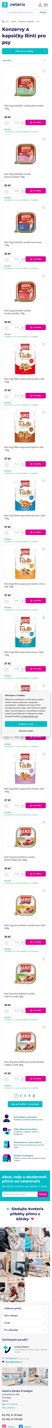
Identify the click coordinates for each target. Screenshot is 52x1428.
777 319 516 (11, 1392)
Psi (7, 21)
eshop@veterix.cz (12, 1350)
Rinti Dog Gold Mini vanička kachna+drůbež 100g (17, 169)
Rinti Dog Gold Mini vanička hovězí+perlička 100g (17, 305)
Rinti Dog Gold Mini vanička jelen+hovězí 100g (23, 100)
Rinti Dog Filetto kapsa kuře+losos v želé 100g (23, 647)
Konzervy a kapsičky (26, 21)
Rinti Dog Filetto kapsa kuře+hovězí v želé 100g (24, 374)
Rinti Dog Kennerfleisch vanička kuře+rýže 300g (24, 920)
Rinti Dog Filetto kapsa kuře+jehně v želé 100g (23, 442)
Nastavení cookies (26, 731)
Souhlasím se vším (26, 724)
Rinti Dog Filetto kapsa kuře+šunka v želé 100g (24, 783)
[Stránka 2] (34, 1089)
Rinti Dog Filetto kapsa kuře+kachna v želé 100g (24, 510)
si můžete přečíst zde (29, 716)
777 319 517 (9, 1346)
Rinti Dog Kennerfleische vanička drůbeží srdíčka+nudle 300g (24, 1057)
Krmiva (13, 21)
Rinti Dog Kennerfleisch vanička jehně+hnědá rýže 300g (19, 852)
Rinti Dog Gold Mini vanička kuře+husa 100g (23, 237)
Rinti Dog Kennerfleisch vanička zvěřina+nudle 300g (19, 988)
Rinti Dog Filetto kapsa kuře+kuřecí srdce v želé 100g (25, 578)
